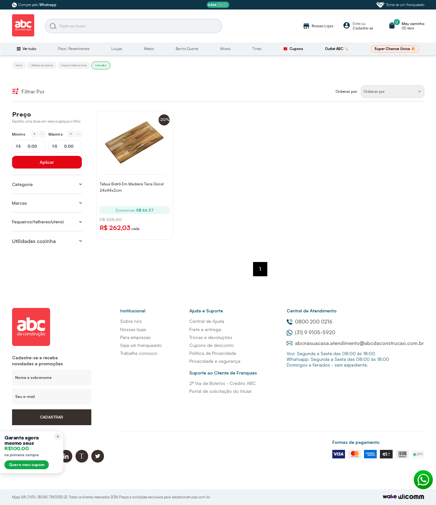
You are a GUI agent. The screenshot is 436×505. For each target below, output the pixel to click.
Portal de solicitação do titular (220, 391)
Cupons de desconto (211, 345)
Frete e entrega (205, 329)
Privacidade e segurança (214, 361)
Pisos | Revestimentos (73, 49)
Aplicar (47, 162)
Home (19, 65)
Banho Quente (187, 49)
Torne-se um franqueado (400, 5)
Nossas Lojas (318, 26)
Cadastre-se (363, 28)
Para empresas (135, 337)
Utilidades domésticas (42, 65)
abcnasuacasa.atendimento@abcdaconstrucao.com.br (355, 343)
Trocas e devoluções (210, 337)
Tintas (256, 49)
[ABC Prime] (218, 5)
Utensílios (101, 65)
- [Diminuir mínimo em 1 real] (42, 134)
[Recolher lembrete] (57, 436)
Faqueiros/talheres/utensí (74, 65)
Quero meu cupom (26, 464)
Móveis (225, 49)
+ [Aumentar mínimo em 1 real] (34, 134)
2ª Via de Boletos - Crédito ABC (222, 383)
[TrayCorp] (390, 497)
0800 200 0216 (309, 321)
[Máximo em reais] (65, 146)
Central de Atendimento (311, 310)
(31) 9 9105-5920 (311, 332)
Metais (149, 49)
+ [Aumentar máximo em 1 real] (71, 134)
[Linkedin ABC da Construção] (66, 460)
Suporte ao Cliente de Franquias (223, 372)
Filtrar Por (28, 91)
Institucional (132, 310)
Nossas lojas (133, 329)
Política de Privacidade (212, 353)
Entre (357, 24)
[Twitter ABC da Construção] (97, 460)
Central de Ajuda (206, 321)
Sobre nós (131, 321)
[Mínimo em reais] (28, 146)
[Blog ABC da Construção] (81, 460)
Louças (116, 49)
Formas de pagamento (356, 442)
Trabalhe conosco (138, 353)
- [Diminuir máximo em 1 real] (78, 134)
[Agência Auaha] (411, 497)
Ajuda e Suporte (206, 310)
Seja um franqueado (141, 345)
